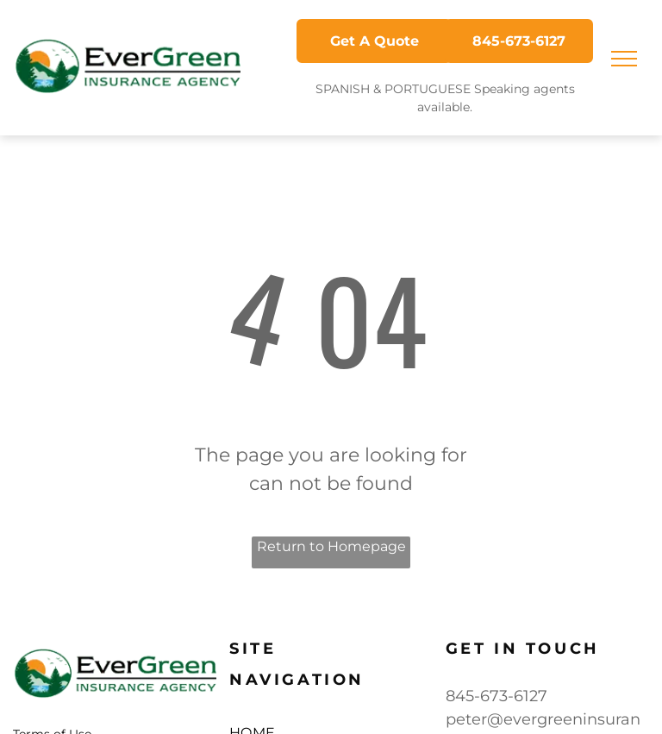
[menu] (624, 58)
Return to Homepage (331, 546)
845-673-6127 (496, 696)
